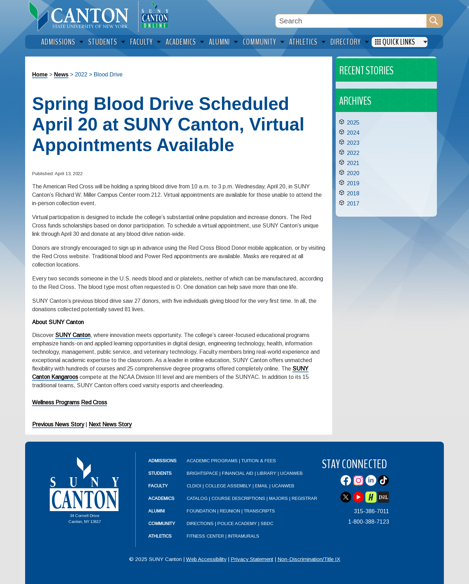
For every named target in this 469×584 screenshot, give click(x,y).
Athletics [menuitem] (303, 42)
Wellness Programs (56, 402)
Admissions (162, 460)
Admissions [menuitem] (58, 42)
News (61, 74)
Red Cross (94, 402)
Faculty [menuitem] (141, 42)
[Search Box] (351, 21)
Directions (200, 523)
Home (39, 74)
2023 (353, 143)
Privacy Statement (252, 559)
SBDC (267, 523)
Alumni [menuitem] (219, 42)
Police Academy (237, 523)
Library (266, 473)
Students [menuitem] (102, 42)
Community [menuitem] (259, 42)
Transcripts (259, 511)
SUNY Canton (72, 335)
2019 (353, 183)
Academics (161, 498)
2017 (353, 204)
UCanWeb (291, 473)
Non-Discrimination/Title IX (308, 559)
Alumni (156, 511)
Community (161, 523)
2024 (353, 133)
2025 (353, 123)
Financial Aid (237, 473)
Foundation (201, 511)
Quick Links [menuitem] (398, 42)
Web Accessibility (206, 559)
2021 (353, 163)
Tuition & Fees (258, 460)
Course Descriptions (238, 498)
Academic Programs (213, 460)
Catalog (197, 498)
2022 (353, 153)
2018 (353, 193)
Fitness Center (205, 536)
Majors (278, 498)
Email (261, 485)
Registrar (304, 498)
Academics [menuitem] (181, 42)
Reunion (230, 511)
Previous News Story (58, 424)
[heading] (81, 16)
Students (160, 473)
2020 (353, 173)
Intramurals (243, 536)
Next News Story (110, 424)
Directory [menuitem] (345, 42)
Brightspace (202, 473)
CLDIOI (194, 485)
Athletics (160, 536)
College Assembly (228, 485)
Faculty (158, 485)
